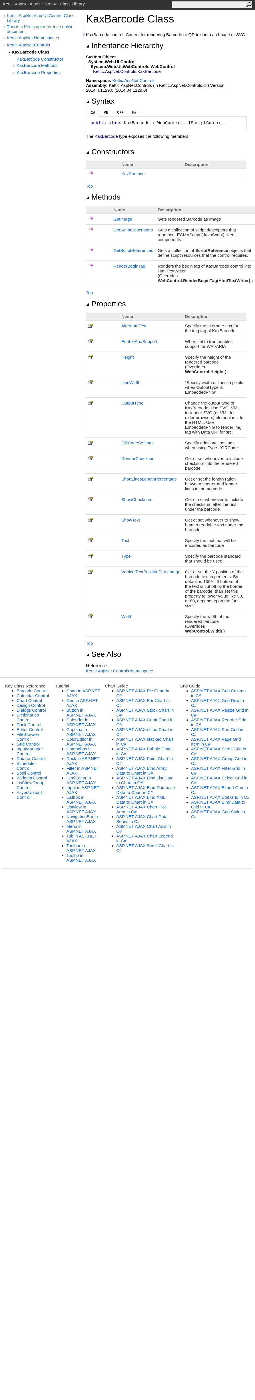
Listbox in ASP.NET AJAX (81, 799)
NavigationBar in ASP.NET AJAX (82, 819)
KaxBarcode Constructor (40, 59)
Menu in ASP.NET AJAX (81, 829)
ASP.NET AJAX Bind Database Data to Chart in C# (145, 790)
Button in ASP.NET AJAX (81, 712)
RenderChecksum (138, 458)
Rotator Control (31, 758)
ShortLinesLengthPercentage (149, 479)
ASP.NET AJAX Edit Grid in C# (220, 797)
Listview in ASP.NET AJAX (81, 809)
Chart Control (29, 700)
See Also (103, 654)
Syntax (100, 101)
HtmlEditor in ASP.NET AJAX (81, 780)
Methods (103, 197)
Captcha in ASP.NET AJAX (81, 732)
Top (89, 186)
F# (134, 112)
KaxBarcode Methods (37, 65)
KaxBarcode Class (30, 52)
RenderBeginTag (129, 266)
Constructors (110, 151)
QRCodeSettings (137, 442)
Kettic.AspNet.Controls (28, 44)
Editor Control (30, 729)
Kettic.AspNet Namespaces (33, 37)
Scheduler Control (26, 766)
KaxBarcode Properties (39, 72)
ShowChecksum (136, 499)
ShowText (130, 520)
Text (125, 540)
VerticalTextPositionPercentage (150, 571)
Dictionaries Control (28, 717)
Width (126, 616)
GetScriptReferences (133, 250)
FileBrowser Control (28, 737)
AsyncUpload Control (29, 795)
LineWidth (130, 382)
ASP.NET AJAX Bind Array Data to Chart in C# (141, 770)
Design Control (31, 705)
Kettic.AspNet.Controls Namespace (119, 670)
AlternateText (133, 325)
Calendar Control (33, 695)
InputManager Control (30, 751)
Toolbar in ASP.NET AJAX (81, 848)
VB (106, 112)
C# (93, 113)
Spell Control (29, 773)
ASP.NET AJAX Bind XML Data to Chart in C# (140, 799)
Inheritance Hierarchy (124, 45)
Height (127, 357)
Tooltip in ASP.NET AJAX (81, 858)
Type (126, 556)
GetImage (122, 219)
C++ (120, 112)
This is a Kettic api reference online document (40, 29)
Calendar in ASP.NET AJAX (81, 722)
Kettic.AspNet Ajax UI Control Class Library (41, 18)
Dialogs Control (31, 710)
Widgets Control (32, 777)
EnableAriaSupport (139, 341)
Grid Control (28, 744)
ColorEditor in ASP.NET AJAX (81, 741)
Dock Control (29, 724)
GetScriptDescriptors (133, 229)
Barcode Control (32, 690)
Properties (106, 303)
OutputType (132, 403)
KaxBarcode (133, 173)
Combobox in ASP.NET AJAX (81, 751)
